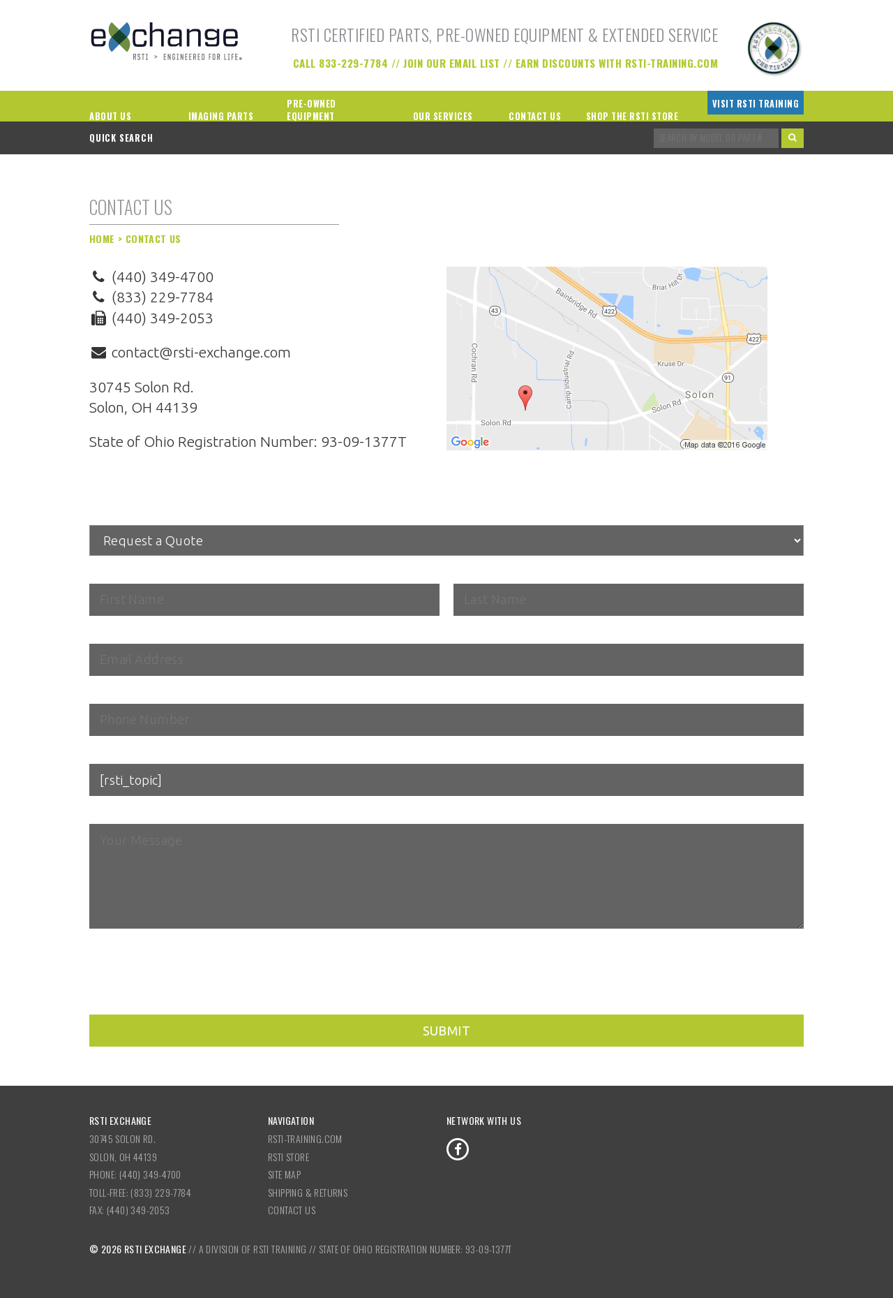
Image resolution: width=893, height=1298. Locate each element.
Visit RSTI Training (756, 103)
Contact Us (535, 116)
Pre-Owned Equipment (311, 110)
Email (105, 633)
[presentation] (195, 987)
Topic (102, 753)
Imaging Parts (221, 116)
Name (106, 573)
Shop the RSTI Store (632, 116)
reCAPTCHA (118, 949)
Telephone (115, 693)
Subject (111, 514)
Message (114, 813)
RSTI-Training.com (305, 1138)
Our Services (443, 116)
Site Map (284, 1174)
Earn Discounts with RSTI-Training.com (617, 63)
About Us (110, 116)
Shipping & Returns (307, 1192)
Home (102, 238)
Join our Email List (451, 63)
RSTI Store (288, 1156)
